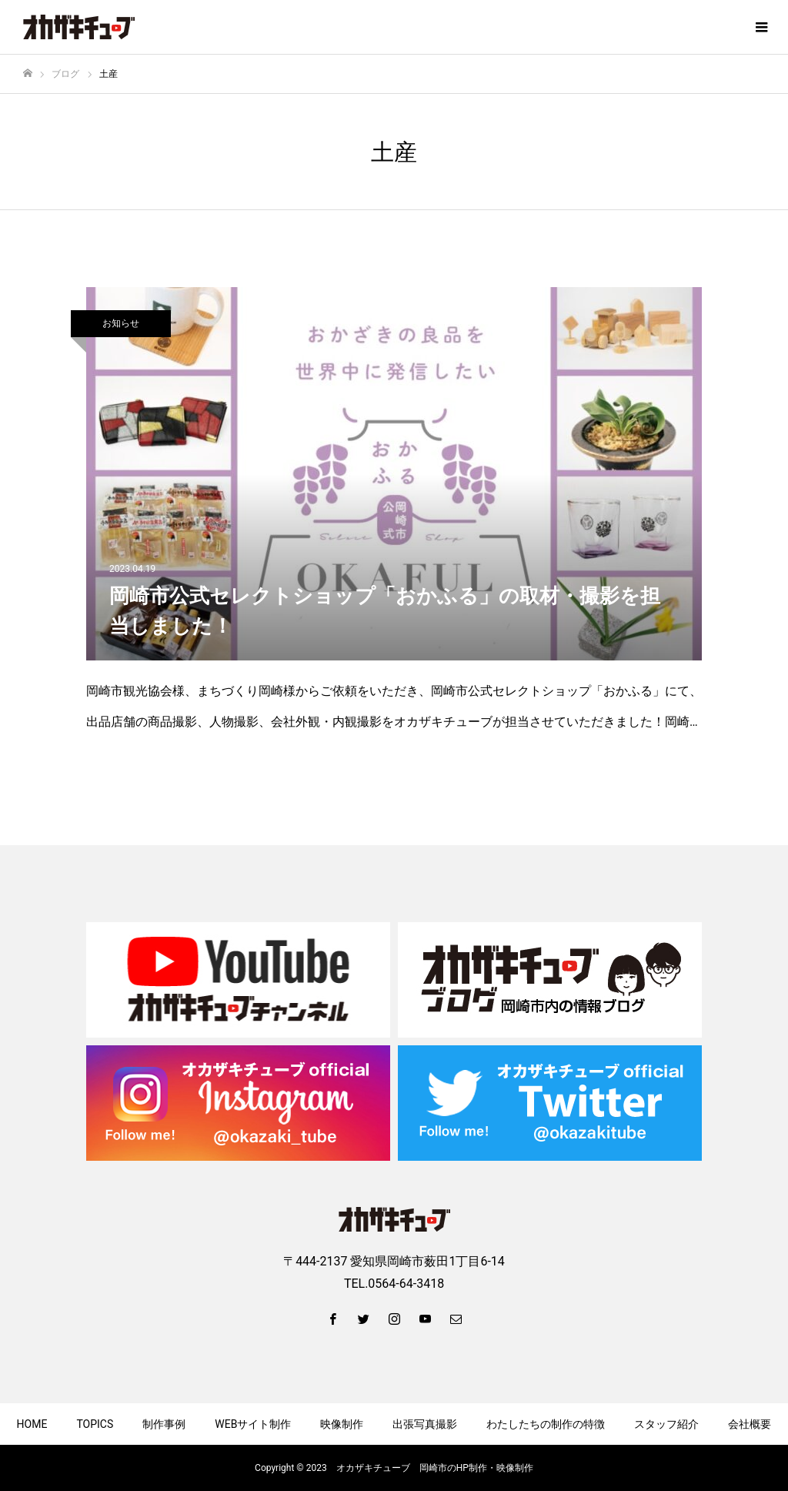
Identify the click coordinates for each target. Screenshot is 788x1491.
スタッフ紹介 (666, 1424)
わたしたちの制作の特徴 (545, 1424)
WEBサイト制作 (253, 1424)
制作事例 (163, 1424)
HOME (32, 1424)
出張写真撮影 (424, 1424)
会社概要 (749, 1424)
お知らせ (120, 323)
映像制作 (341, 1424)
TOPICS (94, 1424)
